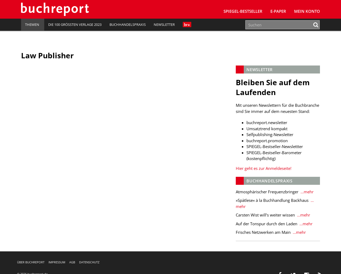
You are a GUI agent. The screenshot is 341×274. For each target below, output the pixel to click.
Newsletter (164, 24)
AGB (72, 262)
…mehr (306, 191)
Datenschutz (89, 262)
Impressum (56, 262)
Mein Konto (307, 11)
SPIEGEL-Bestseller (243, 11)
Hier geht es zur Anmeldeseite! (263, 168)
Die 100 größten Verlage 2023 (75, 24)
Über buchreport (30, 262)
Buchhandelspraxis (127, 24)
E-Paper (278, 11)
